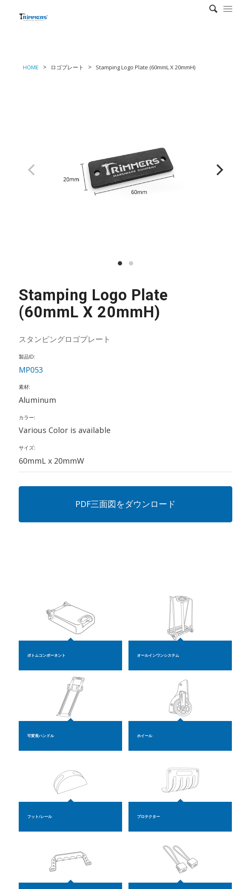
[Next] (218, 169)
